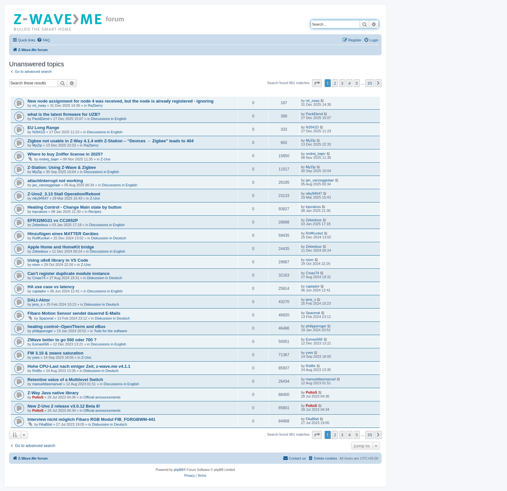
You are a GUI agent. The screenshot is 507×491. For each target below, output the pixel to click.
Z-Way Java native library (53, 392)
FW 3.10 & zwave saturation (55, 353)
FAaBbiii (45, 424)
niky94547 (40, 198)
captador (39, 291)
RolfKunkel (40, 238)
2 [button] (335, 83)
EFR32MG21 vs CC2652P (52, 220)
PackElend (40, 119)
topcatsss (39, 211)
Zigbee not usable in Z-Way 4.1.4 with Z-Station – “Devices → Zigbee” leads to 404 (110, 140)
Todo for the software (110, 331)
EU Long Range (43, 127)
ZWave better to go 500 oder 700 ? (62, 339)
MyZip (37, 145)
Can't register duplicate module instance (68, 273)
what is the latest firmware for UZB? (63, 114)
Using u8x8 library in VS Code (57, 260)
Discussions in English (108, 119)
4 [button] (349, 83)
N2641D (38, 132)
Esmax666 (40, 344)
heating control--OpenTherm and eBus (66, 326)
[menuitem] (43, 40)
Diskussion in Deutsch (108, 238)
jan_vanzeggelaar (46, 185)
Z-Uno (106, 159)
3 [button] (342, 83)
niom (36, 265)
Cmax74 (39, 278)
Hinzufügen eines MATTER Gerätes (63, 233)
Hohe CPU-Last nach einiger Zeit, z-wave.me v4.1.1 (78, 366)
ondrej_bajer (49, 159)
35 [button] (369, 83)
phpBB (178, 470)
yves (36, 357)
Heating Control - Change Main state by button (74, 207)
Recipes (94, 211)
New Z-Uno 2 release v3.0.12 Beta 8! (63, 406)
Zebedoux (40, 225)
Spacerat (46, 318)
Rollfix (37, 371)
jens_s (37, 304)
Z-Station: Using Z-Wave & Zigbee (61, 167)
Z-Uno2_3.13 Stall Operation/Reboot (63, 193)
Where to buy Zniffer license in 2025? (65, 154)
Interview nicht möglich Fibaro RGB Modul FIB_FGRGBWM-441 (91, 419)
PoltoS (38, 397)
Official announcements (102, 397)
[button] (317, 83)
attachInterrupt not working (55, 180)
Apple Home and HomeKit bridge (60, 247)
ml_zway (39, 105)
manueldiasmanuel (47, 384)
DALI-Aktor (38, 300)
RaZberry (95, 105)
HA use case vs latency (50, 286)
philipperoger (42, 331)
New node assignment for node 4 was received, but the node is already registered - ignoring (120, 101)
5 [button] (357, 83)
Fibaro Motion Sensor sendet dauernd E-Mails (73, 313)
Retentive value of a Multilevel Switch (65, 379)
